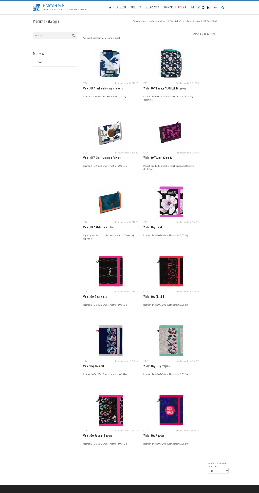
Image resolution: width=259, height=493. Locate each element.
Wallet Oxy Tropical (192, 227)
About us (136, 383)
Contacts (136, 376)
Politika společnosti (141, 424)
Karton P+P (53, 6)
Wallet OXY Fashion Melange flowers (103, 88)
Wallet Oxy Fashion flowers (147, 296)
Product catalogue (141, 368)
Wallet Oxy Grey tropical (96, 296)
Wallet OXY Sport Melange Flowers (201, 88)
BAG (182, 7)
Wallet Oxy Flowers (192, 296)
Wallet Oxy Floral (191, 157)
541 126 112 (209, 368)
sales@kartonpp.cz (197, 372)
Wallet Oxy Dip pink (142, 227)
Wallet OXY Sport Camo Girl (98, 157)
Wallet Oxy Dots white (95, 227)
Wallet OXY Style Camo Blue (147, 157)
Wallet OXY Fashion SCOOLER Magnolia (153, 88)
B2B (193, 7)
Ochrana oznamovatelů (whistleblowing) (151, 416)
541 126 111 (195, 368)
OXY (40, 62)
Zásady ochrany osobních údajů (147, 398)
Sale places (137, 391)
